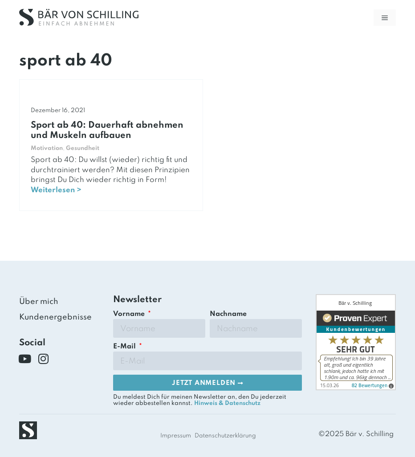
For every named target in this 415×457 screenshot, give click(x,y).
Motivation (47, 148)
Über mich (38, 302)
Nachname (228, 314)
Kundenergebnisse (55, 317)
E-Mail (125, 346)
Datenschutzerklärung (225, 436)
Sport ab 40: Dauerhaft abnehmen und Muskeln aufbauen (107, 130)
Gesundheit (82, 148)
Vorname (129, 314)
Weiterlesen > (56, 190)
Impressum (175, 436)
